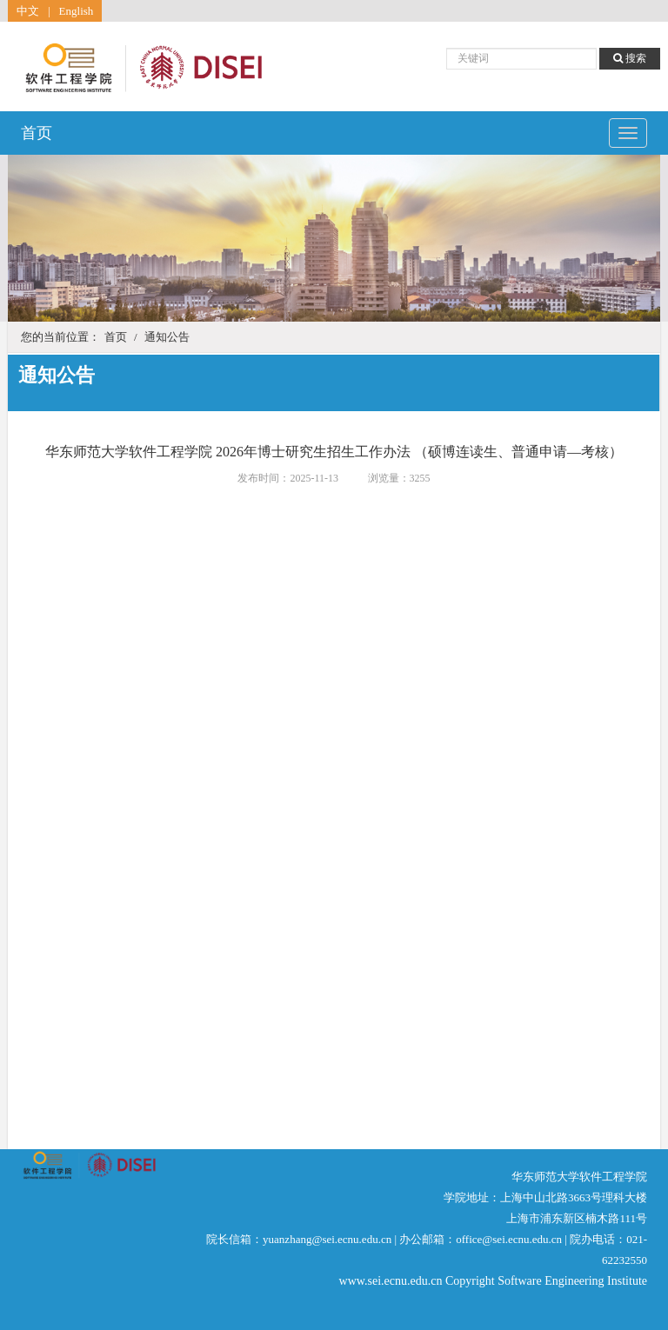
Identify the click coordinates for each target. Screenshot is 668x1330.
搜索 (629, 58)
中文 (28, 10)
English (76, 10)
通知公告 (167, 336)
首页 (36, 133)
